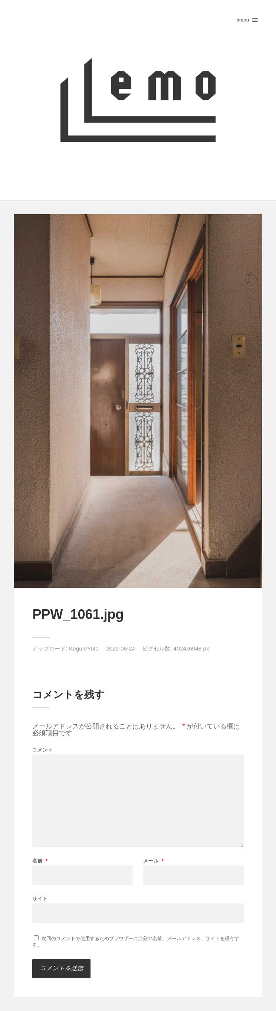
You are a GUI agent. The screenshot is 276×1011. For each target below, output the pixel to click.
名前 (40, 860)
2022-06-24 (120, 648)
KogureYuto (84, 648)
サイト (40, 898)
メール (153, 860)
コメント (42, 749)
